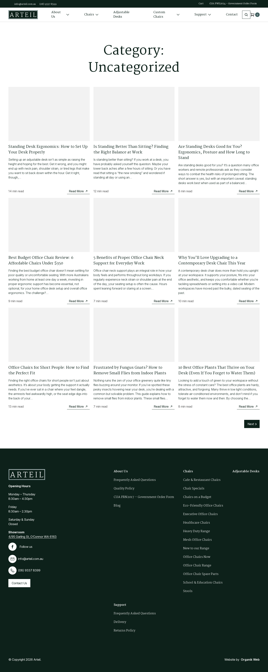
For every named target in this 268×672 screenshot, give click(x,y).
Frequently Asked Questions (135, 480)
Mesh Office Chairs (197, 539)
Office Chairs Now (196, 557)
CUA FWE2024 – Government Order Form (233, 4)
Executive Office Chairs (200, 514)
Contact (232, 14)
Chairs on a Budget (197, 497)
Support (202, 14)
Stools (187, 591)
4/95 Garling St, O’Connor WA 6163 (32, 536)
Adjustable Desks (121, 14)
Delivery (120, 622)
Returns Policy (124, 630)
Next (251, 424)
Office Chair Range (197, 565)
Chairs (91, 14)
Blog (117, 505)
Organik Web (250, 659)
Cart (201, 4)
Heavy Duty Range (196, 531)
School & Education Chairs (203, 582)
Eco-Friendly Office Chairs (203, 505)
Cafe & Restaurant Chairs (202, 480)
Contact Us (19, 583)
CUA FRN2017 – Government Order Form (144, 497)
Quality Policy (124, 488)
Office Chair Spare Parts (200, 574)
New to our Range (196, 548)
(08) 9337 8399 (48, 4)
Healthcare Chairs (196, 522)
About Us (60, 14)
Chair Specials (193, 488)
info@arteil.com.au (25, 4)
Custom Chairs (166, 14)
